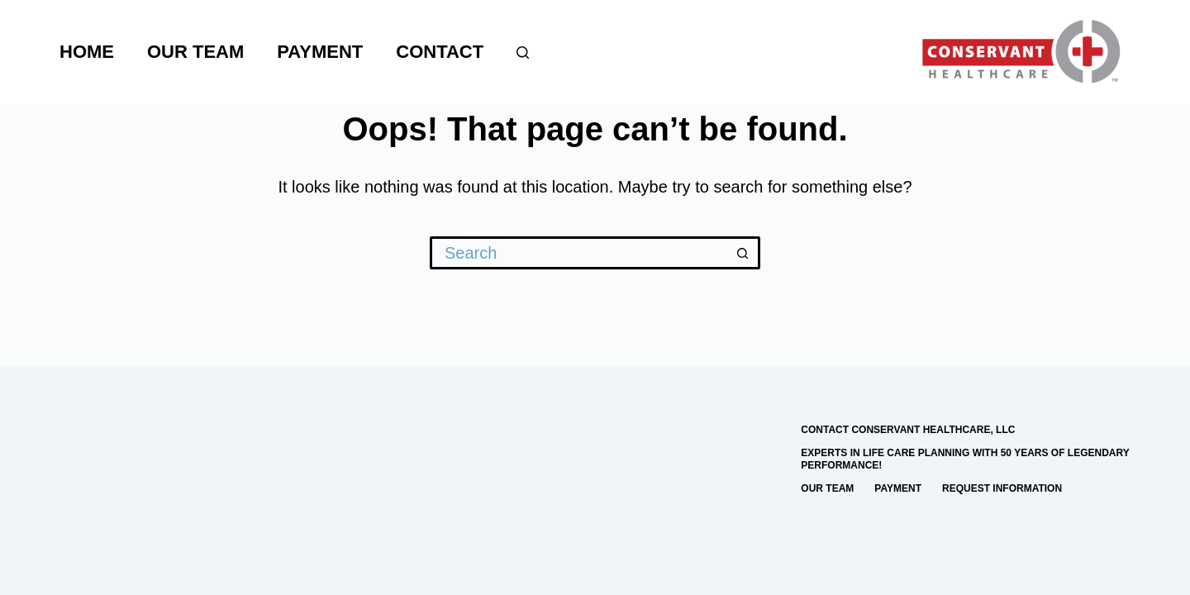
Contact (439, 51)
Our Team (195, 51)
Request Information (1002, 488)
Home (87, 51)
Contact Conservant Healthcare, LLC (908, 430)
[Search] (522, 52)
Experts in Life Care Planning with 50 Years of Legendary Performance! (965, 459)
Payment (320, 51)
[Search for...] (578, 252)
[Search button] (743, 252)
